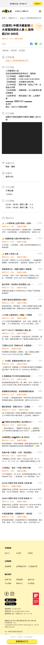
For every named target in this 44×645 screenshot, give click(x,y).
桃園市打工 (12, 18)
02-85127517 (16, 609)
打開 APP (38, 4)
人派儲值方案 (32, 566)
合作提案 (31, 583)
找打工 (7, 553)
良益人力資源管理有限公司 (30, 18)
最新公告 (31, 579)
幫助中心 (19, 583)
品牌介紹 (8, 579)
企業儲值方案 (21, 566)
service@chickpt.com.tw (20, 611)
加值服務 (8, 566)
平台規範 (8, 583)
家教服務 (19, 579)
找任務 (18, 553)
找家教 (30, 553)
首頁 (3, 18)
